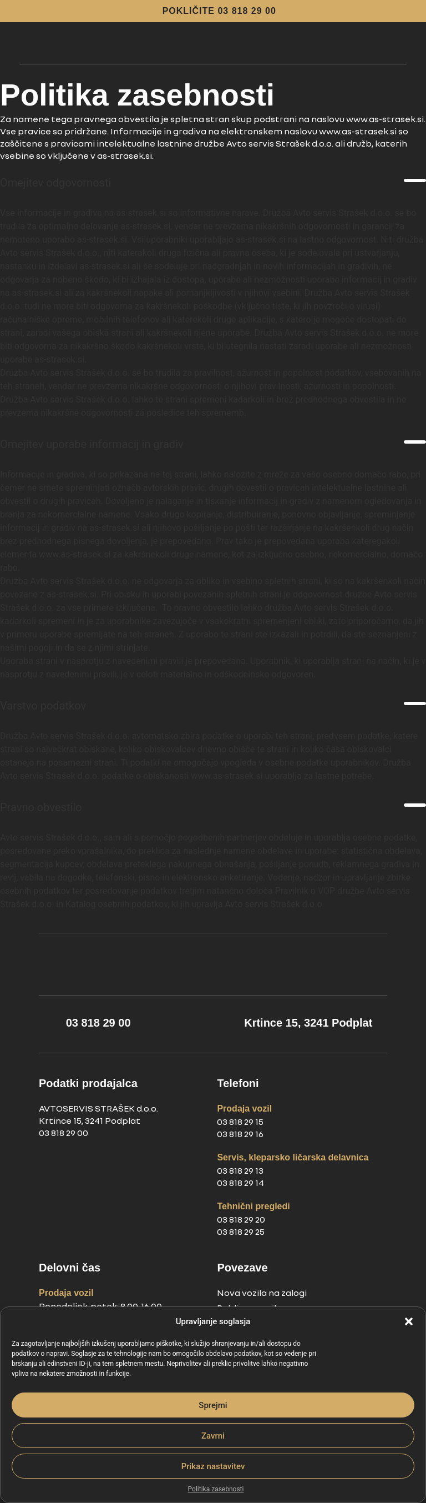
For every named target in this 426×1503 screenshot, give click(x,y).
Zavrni (213, 1436)
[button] (408, 1321)
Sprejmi (213, 1405)
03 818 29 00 (63, 1132)
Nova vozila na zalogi (262, 1292)
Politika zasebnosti (216, 1489)
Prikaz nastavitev (213, 1466)
